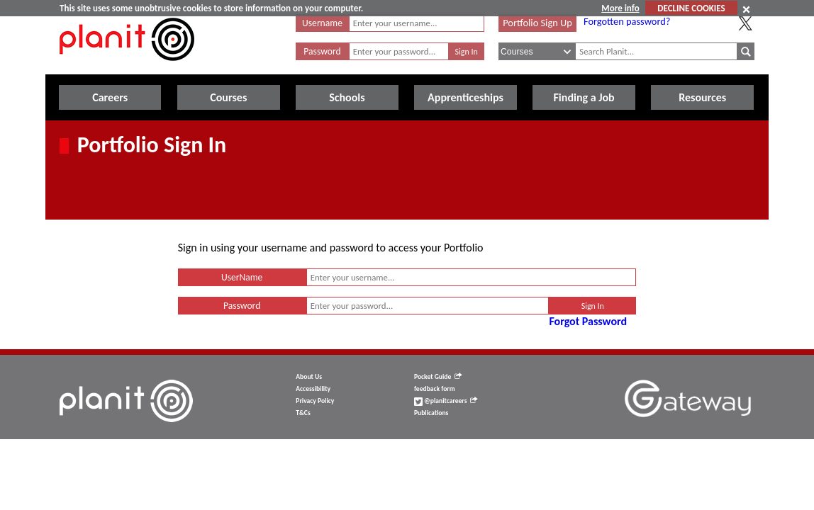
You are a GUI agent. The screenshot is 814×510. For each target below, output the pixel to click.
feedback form (434, 389)
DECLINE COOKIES (691, 8)
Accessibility (313, 389)
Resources (702, 97)
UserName (241, 277)
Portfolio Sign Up (537, 22)
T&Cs (303, 413)
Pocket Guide (438, 377)
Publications (431, 413)
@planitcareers (446, 401)
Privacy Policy (315, 401)
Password (321, 51)
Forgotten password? (627, 21)
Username (322, 23)
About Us (309, 377)
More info (620, 8)
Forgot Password (588, 321)
